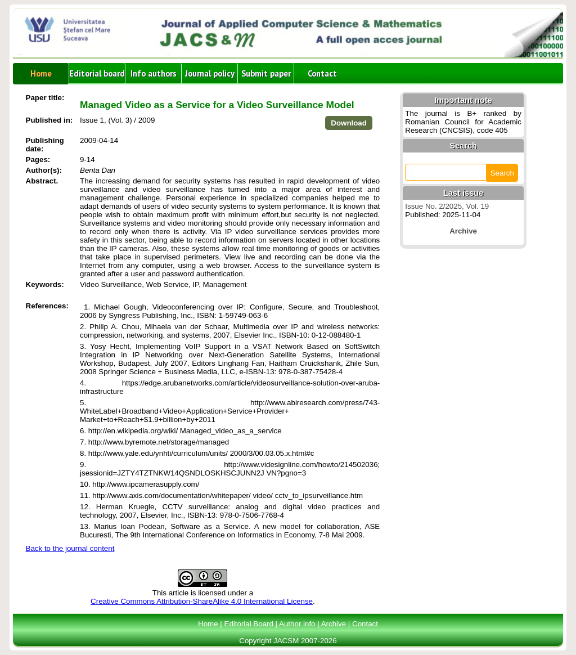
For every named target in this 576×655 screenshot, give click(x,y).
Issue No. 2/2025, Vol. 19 (447, 206)
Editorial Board (248, 624)
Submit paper (266, 73)
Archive (333, 624)
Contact (322, 73)
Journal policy (210, 73)
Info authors (153, 73)
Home (41, 73)
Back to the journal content (70, 548)
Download (349, 123)
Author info (297, 624)
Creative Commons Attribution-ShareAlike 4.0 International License (202, 601)
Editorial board (97, 73)
